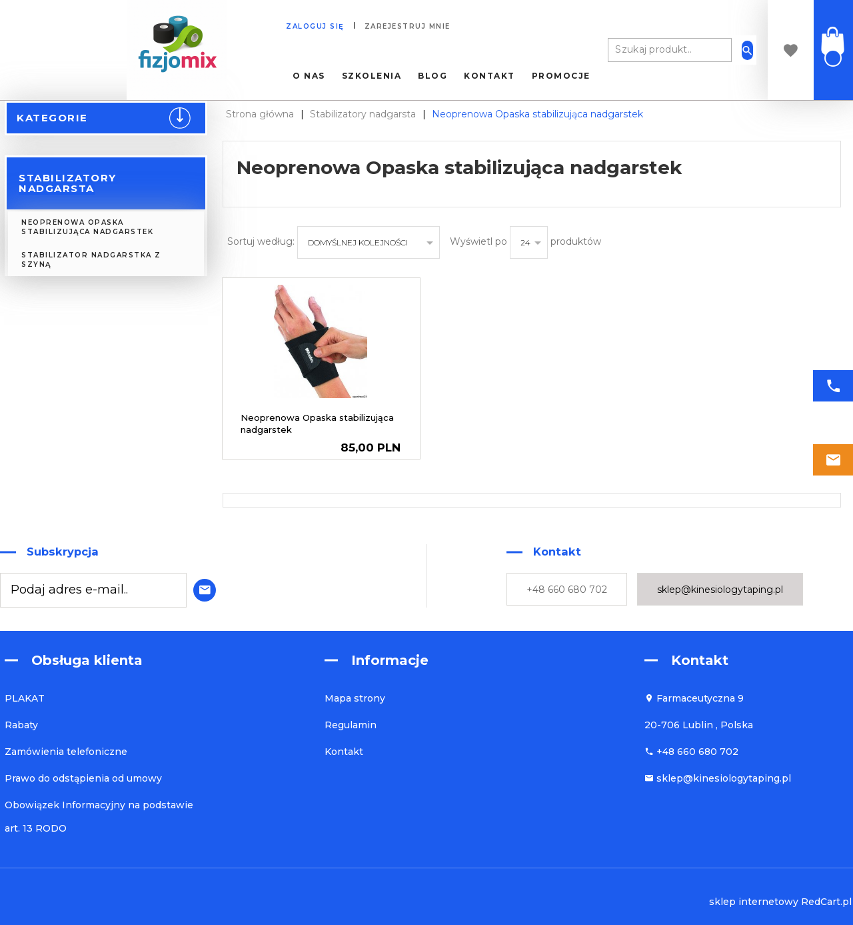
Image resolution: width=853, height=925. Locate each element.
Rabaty (21, 725)
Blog (432, 76)
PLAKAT (25, 698)
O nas (309, 76)
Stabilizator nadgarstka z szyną (91, 260)
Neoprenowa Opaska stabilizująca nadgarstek (87, 227)
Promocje (561, 76)
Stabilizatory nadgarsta (68, 183)
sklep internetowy (753, 902)
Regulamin (351, 725)
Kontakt (489, 76)
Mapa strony (355, 698)
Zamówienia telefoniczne (66, 752)
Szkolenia (372, 76)
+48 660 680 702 (566, 590)
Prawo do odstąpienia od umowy (83, 778)
